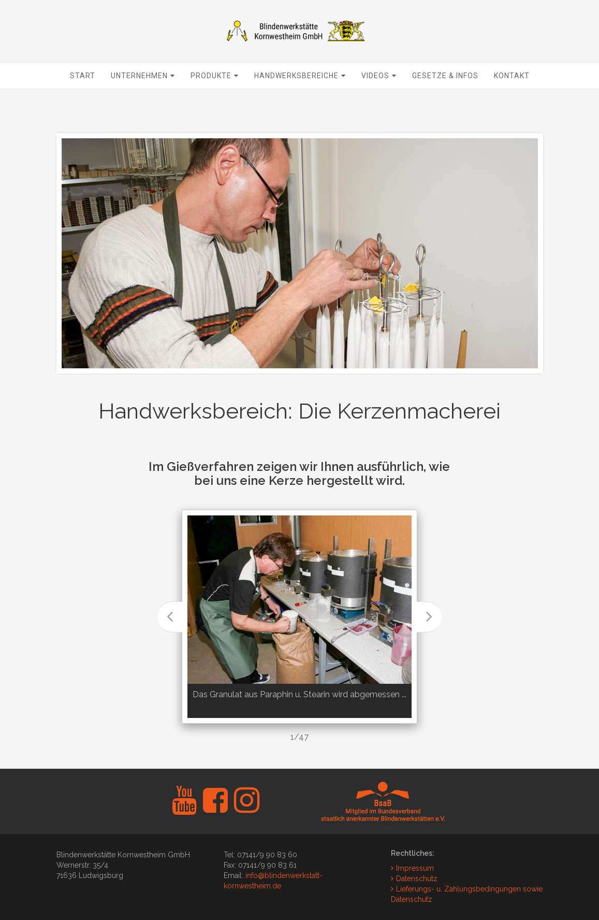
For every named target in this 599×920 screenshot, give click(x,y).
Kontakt (512, 101)
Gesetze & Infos (445, 101)
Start (82, 101)
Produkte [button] (215, 101)
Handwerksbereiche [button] (300, 101)
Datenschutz (416, 878)
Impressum (415, 868)
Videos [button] (379, 101)
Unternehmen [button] (143, 101)
